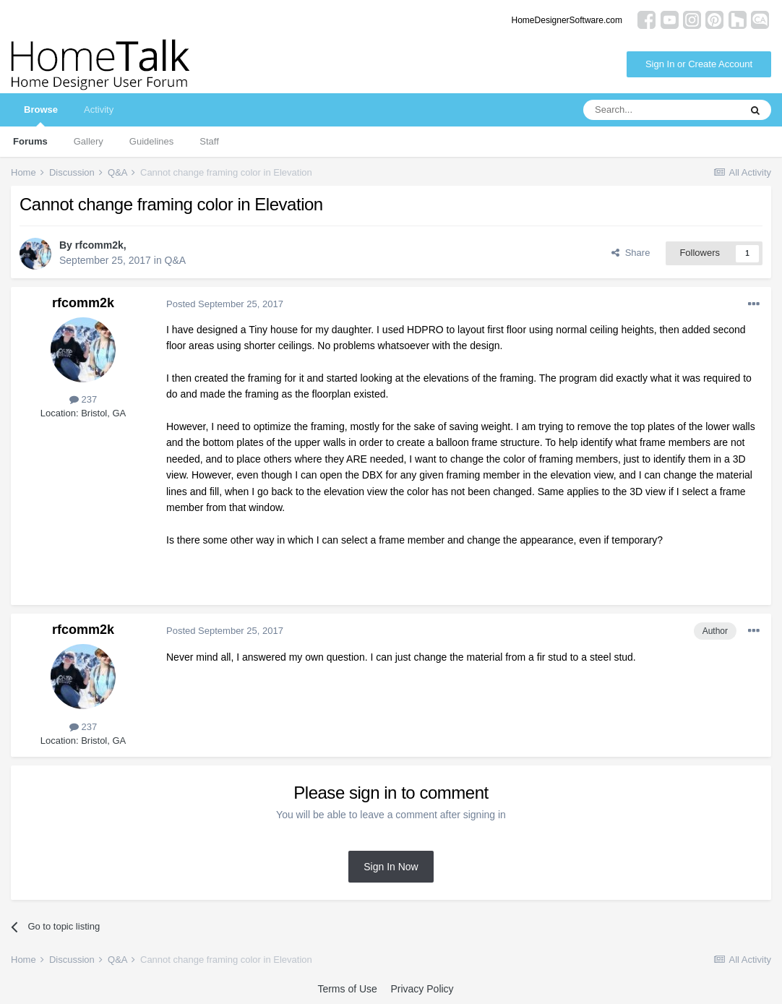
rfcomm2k (99, 245)
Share (630, 252)
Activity (98, 109)
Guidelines (151, 141)
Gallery (88, 141)
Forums (30, 141)
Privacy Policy (421, 989)
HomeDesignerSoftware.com (567, 20)
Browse (41, 115)
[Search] (661, 110)
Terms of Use (347, 989)
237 (83, 399)
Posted (224, 304)
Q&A (175, 260)
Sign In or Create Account (698, 64)
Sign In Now (391, 866)
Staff (209, 141)
